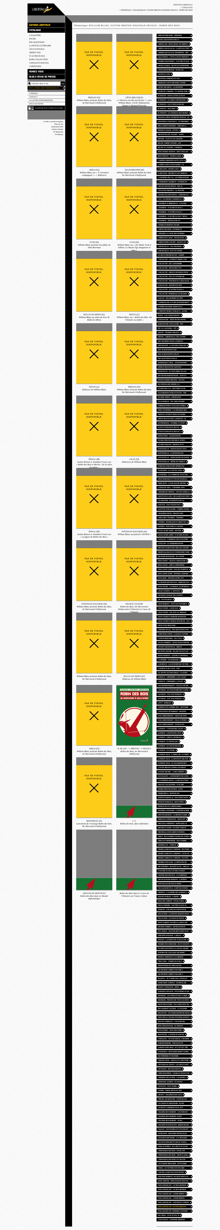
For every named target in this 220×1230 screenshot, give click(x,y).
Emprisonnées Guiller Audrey (172, 406)
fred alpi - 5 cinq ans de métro (172, 483)
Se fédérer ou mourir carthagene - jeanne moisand (172, 1056)
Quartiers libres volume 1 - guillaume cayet (171, 970)
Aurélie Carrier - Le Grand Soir (173, 91)
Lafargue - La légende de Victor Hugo (173, 664)
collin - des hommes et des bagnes (170, 298)
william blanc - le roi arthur (172, 1185)
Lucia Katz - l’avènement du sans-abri (173, 776)
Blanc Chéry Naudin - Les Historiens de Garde (169, 143)
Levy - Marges (164, 703)
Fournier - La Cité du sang (170, 470)
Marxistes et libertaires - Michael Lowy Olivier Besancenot (170, 806)
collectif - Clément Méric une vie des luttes (172, 260)
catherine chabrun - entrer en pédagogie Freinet (172, 182)
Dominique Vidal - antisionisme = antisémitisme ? (173, 363)
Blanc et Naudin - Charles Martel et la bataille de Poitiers (173, 148)
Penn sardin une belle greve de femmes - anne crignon (172, 923)
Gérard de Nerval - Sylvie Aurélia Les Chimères (174, 492)
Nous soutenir (36, 104)
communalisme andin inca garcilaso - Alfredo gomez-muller (171, 307)
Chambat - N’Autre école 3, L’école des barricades (170, 208)
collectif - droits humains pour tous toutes (173, 272)
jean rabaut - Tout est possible (172, 604)
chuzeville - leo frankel (170, 246)
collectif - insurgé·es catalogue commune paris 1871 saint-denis (173, 281)
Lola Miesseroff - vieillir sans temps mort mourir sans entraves (172, 716)
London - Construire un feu (171, 729)
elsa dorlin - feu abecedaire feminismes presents (171, 402)
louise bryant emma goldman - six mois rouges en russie (172, 768)
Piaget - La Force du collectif (172, 940)
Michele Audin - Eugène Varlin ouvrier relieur (172, 828)
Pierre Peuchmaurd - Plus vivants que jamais (173, 944)
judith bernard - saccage (170, 638)
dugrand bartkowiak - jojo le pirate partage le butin (172, 376)
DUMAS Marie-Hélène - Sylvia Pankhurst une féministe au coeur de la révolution (171, 380)
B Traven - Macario (167, 109)
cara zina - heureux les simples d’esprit (172, 173)
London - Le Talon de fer (169, 746)
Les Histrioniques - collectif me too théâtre (173, 686)
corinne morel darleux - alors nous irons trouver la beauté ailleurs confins (172, 311)
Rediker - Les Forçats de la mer (172, 996)
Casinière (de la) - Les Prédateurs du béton (173, 178)
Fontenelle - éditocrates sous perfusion (172, 449)
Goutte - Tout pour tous (169, 505)
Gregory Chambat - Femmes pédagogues (171, 518)
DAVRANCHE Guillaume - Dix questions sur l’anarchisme (171, 324)
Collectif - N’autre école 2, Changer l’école (171, 290)
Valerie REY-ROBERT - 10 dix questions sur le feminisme (171, 1121)
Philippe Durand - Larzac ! (170, 935)
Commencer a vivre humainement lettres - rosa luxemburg (173, 303)
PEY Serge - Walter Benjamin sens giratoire (173, 931)
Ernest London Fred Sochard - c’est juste (172, 415)
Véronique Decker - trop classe (173, 1155)
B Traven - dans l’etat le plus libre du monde (171, 96)
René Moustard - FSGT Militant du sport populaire (173, 1004)
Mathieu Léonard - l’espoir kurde (173, 810)
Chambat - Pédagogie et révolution (169, 221)
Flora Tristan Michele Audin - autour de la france (172, 440)
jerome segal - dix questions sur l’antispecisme (173, 630)
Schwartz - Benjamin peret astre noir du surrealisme (173, 1052)
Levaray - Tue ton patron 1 (170, 694)
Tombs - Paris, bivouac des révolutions (170, 1091)
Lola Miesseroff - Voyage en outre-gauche (171, 725)
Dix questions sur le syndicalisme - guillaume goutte (173, 359)
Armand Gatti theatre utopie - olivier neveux (172, 83)
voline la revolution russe (171, 1172)
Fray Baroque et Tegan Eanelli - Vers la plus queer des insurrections (173, 479)
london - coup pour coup (169, 733)
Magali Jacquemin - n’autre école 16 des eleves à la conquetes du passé (171, 785)
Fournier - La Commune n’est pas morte (173, 475)
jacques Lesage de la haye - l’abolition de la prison (171, 595)
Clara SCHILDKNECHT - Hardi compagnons (171, 255)
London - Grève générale (170, 737)
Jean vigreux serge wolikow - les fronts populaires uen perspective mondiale (174, 621)
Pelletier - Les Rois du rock (171, 918)
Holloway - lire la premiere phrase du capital (171, 565)
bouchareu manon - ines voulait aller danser (173, 152)
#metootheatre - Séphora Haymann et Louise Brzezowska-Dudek (173, 36)
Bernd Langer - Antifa (168, 130)
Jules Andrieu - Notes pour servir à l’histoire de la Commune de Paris (173, 643)
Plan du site (59, 124)
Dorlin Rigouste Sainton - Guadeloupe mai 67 (170, 367)
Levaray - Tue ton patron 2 (170, 698)
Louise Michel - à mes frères (171, 772)
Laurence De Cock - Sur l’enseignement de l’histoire (171, 669)
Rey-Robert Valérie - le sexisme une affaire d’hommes (172, 1009)
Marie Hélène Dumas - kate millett (170, 789)
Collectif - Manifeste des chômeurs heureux (170, 285)
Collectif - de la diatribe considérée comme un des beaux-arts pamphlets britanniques (173, 264)
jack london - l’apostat (169, 591)
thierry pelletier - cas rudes (172, 1077)
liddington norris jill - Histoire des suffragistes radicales (173, 707)
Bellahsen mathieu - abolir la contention (172, 126)
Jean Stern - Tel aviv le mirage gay (172, 613)
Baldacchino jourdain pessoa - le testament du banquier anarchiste (173, 117)
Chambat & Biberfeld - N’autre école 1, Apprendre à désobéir (172, 204)
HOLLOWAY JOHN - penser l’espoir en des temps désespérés (173, 574)
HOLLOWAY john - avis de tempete (173, 569)
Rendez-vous (36, 71)
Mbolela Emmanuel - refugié (171, 819)
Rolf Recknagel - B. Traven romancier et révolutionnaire (172, 1026)
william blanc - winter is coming (173, 1202)
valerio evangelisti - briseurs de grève (173, 1125)
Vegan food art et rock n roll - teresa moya (173, 1142)
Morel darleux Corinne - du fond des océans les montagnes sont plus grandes (173, 849)
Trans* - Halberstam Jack (170, 1095)
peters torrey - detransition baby (171, 927)
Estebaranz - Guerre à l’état (171, 423)
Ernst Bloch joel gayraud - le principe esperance (172, 419)
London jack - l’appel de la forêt (173, 754)
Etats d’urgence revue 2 (169, 432)
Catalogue (187, 7)
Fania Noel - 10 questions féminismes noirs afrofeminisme (173, 436)
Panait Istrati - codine (168, 897)
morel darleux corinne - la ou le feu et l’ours (173, 854)
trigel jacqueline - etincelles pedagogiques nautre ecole (172, 1099)
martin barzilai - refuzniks (171, 802)
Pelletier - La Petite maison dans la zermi (173, 914)
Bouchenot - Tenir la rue (169, 156)
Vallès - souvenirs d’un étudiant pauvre (173, 1129)
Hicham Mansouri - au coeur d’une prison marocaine (171, 557)
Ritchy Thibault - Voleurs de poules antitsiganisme (171, 1022)
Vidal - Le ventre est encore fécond (171, 1168)
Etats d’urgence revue (168, 427)
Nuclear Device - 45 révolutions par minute (173, 888)
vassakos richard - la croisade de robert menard (172, 1138)
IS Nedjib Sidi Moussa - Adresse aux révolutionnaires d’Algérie (173, 582)
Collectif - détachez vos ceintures (169, 268)
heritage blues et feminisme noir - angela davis (173, 552)
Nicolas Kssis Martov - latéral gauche (172, 880)
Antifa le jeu (164, 74)
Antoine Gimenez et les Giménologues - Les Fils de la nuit (171, 79)
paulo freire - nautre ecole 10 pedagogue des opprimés (172, 905)
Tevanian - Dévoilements (169, 1069)
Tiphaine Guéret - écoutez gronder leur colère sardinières (170, 1082)
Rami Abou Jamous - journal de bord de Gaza (172, 983)
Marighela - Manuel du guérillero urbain (169, 793)
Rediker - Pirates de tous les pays (173, 1000)
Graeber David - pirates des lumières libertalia (170, 514)
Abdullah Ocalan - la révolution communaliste (174, 49)
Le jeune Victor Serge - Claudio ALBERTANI (173, 673)
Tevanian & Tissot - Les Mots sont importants (173, 1065)
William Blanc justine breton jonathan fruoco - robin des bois (173, 1207)
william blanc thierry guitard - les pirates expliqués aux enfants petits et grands (173, 1211)
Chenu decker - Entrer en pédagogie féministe (170, 229)
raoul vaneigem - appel (169, 987)
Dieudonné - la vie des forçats (172, 345)
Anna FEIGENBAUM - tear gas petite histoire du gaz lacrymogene (171, 70)
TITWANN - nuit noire (167, 1086)
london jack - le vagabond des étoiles (172, 763)
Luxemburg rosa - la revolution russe (173, 781)
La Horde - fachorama (168, 660)
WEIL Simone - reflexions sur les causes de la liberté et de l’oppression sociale (173, 1181)
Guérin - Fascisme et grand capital (170, 527)
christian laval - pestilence (171, 238)
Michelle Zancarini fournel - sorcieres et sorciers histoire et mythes (174, 832)
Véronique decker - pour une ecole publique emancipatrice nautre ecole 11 (172, 1151)
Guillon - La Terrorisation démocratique (170, 544)
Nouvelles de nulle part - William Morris (170, 884)
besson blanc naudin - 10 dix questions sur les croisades (171, 135)
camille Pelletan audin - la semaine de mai (171, 165)
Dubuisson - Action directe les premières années (172, 371)
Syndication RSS (57, 127)
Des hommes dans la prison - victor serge (171, 341)
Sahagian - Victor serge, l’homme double (173, 1039)
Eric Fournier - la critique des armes (172, 410)
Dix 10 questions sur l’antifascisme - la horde (170, 350)
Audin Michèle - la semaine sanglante (170, 87)
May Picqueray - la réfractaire (172, 815)
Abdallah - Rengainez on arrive (173, 44)
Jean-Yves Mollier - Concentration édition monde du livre (173, 626)
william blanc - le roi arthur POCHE (172, 1190)
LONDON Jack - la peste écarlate (173, 759)
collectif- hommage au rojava (172, 294)
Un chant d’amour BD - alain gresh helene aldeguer (171, 1104)
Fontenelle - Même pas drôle (171, 462)
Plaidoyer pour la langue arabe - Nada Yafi (174, 949)
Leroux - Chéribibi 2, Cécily (170, 681)
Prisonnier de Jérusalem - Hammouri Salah (170, 966)
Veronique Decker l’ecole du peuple (172, 1160)
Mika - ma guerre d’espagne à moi (173, 836)
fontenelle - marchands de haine (174, 457)
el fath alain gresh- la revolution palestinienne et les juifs (173, 384)
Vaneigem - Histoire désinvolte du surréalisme (172, 1134)
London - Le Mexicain (168, 742)
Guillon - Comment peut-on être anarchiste (173, 539)
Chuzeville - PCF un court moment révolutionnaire (170, 251)
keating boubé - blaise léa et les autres (173, 651)
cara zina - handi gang (168, 169)
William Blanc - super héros (171, 1194)
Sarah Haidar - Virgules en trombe (170, 1043)
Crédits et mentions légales (53, 121)
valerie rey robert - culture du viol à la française (173, 1112)
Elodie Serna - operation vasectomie (169, 397)
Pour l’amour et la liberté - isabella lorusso (171, 957)
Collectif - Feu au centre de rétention (171, 277)
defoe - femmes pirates (168, 332)
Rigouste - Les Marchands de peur (174, 1013)
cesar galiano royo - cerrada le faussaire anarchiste (173, 195)
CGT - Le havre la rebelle (170, 199)
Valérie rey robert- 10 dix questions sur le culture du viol (173, 1116)
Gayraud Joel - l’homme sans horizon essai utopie (171, 488)
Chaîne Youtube (57, 129)
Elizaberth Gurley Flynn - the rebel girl (172, 393)
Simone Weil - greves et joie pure (173, 1060)
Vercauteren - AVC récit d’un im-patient (173, 1147)
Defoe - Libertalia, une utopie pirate (172, 337)
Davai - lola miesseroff (169, 315)
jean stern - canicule (168, 608)
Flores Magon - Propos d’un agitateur (171, 445)
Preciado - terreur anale (170, 961)
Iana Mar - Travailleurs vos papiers (171, 578)
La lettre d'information (41, 100)
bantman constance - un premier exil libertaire (173, 122)
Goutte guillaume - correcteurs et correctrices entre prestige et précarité (173, 509)
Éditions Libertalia (183, 5)
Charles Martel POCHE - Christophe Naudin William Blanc (171, 225)
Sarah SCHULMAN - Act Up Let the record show (173, 1048)
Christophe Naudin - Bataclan (172, 242)
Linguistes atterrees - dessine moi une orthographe (172, 712)
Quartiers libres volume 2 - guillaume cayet (171, 974)
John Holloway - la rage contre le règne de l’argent (173, 634)
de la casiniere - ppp (167, 328)
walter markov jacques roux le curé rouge (173, 1177)
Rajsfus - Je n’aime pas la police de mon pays (172, 979)
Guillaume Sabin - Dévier (169, 531)
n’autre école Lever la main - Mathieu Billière (172, 871)
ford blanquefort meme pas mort (171, 466)
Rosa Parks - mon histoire (170, 1030)
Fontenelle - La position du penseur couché (171, 453)
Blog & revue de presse (42, 76)
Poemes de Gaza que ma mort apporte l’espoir (171, 953)
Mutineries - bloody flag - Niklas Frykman (173, 867)
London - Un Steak (166, 750)
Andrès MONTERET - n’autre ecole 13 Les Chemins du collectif (173, 61)
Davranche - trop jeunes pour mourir (172, 320)
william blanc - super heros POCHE (171, 1198)
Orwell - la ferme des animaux (172, 892)
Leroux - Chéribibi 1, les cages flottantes (172, 677)
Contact (33, 97)
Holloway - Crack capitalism (171, 561)
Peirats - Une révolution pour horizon (172, 910)
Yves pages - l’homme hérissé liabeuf (171, 1220)
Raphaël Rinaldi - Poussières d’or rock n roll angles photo (173, 992)
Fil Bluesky (59, 134)
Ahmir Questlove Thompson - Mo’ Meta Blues (173, 53)
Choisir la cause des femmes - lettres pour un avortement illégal (172, 234)
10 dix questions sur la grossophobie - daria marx (170, 40)
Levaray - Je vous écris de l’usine (173, 690)
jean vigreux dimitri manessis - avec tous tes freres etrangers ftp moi (173, 617)
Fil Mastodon (58, 132)
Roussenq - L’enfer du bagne (171, 1034)
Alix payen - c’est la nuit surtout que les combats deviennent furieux (173, 57)
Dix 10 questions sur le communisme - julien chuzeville (173, 354)
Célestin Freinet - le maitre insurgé (171, 191)
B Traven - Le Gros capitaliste (172, 100)
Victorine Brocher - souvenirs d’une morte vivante (172, 1164)
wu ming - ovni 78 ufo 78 (168, 1215)
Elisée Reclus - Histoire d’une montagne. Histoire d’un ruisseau (173, 389)
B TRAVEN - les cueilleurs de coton (171, 105)
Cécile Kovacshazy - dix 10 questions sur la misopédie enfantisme (170, 186)
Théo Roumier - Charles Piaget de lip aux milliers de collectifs (174, 1073)
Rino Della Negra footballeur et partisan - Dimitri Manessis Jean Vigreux (174, 1017)
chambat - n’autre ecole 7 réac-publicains (173, 216)
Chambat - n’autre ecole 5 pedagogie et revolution (170, 212)
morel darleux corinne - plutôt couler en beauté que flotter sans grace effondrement (173, 858)
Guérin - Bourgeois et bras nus (172, 522)
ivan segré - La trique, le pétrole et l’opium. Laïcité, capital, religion (173, 587)
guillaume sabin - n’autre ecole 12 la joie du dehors (173, 535)
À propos (33, 93)
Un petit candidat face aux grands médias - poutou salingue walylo (173, 1108)
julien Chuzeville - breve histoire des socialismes (170, 647)
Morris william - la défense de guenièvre (172, 862)
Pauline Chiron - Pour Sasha (171, 901)
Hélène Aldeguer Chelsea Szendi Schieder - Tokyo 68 (173, 548)
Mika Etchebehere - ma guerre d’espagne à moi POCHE (172, 841)
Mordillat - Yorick (167, 845)
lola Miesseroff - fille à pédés (172, 720)
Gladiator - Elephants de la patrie (171, 501)
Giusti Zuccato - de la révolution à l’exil (174, 496)
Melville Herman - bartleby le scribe (172, 824)
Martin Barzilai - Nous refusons (173, 798)
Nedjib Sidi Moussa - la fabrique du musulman (172, 875)
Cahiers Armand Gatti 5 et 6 (171, 160)
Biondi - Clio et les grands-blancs (170, 139)
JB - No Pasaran (165, 599)
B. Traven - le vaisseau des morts (173, 113)
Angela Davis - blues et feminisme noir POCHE (173, 66)
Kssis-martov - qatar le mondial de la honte (173, 656)
